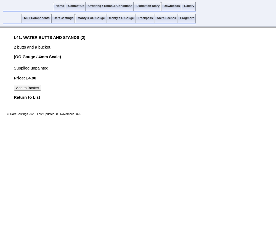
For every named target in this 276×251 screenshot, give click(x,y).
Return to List (27, 97)
